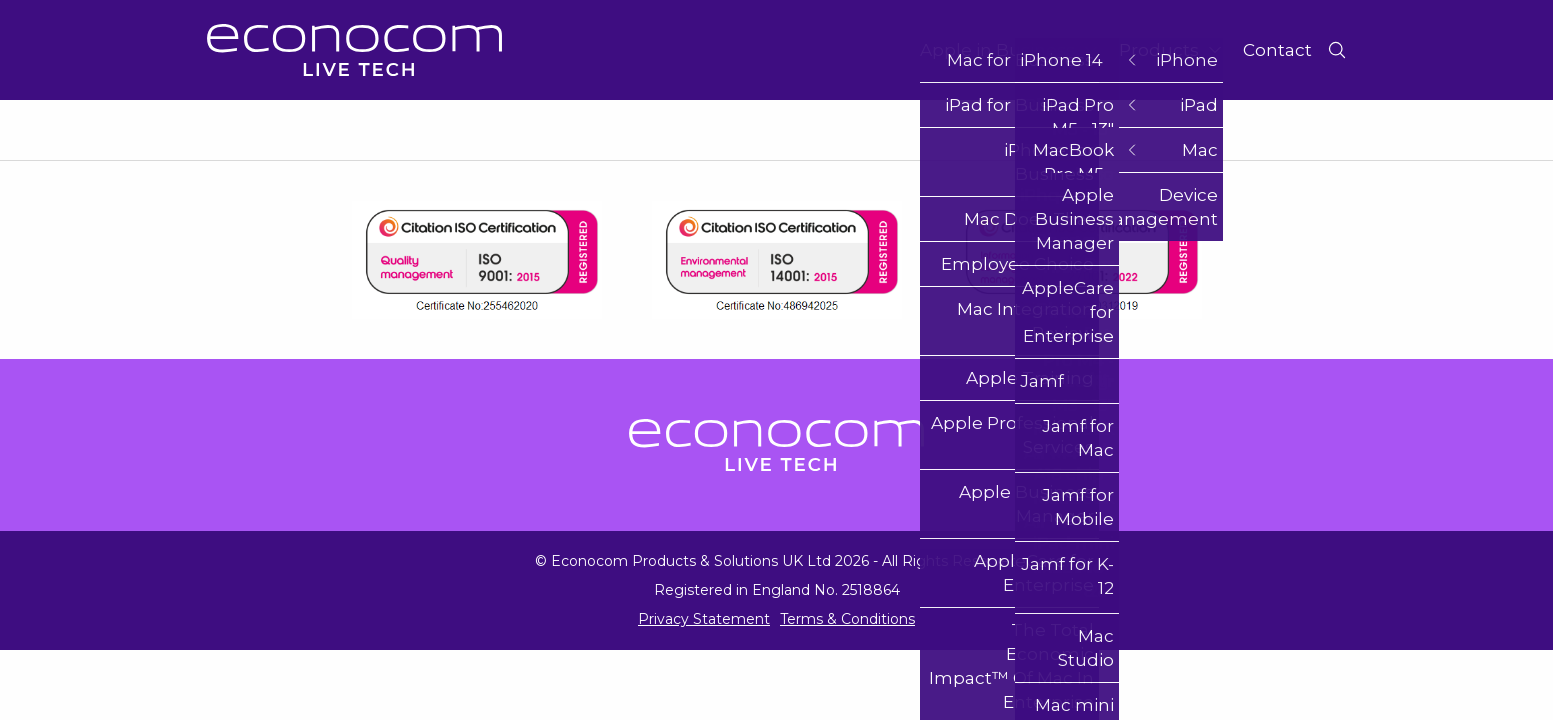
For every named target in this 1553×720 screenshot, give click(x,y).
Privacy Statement (704, 619)
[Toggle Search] (1337, 50)
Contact (1277, 50)
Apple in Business (1009, 50)
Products (1171, 50)
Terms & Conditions (847, 619)
